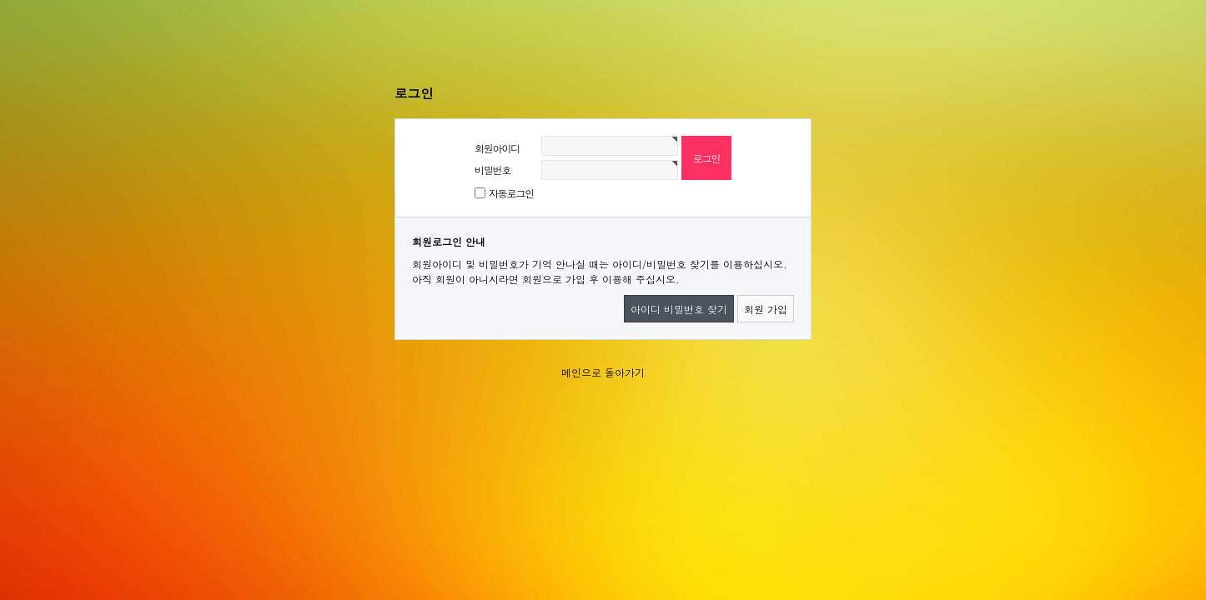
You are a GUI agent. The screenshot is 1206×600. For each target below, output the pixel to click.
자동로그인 (511, 193)
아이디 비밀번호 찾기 (679, 309)
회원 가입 (765, 309)
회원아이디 (497, 148)
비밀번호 (492, 169)
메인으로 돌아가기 (603, 372)
